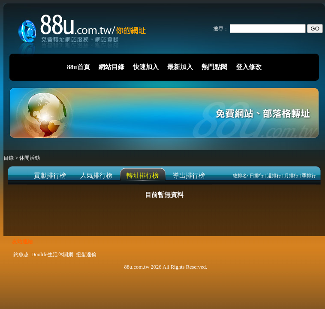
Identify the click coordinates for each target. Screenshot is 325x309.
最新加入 (180, 67)
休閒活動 (29, 158)
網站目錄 (111, 67)
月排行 (291, 175)
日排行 (257, 175)
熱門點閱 (214, 67)
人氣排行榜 (96, 175)
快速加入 (146, 67)
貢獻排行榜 (50, 175)
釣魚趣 (21, 254)
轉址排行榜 (142, 175)
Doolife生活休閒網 (52, 254)
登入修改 (249, 67)
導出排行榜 (189, 175)
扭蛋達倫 (86, 254)
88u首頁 (78, 67)
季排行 (309, 175)
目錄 (9, 158)
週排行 (274, 175)
